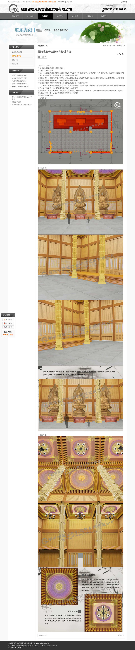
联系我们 (104, 16)
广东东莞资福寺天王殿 (19, 78)
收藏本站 (124, 2)
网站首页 (15, 16)
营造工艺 (60, 16)
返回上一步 (42, 635)
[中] (120, 54)
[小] (117, 54)
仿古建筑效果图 (17, 52)
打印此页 (121, 635)
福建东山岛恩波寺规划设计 (20, 86)
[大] (122, 54)
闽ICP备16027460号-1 (43, 643)
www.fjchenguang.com (65, 2)
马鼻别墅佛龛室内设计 (19, 81)
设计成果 (112, 45)
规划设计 (15, 64)
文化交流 (75, 16)
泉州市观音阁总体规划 (19, 75)
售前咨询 (9, 267)
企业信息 (30, 16)
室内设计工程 (121, 45)
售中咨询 (9, 270)
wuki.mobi (18, 647)
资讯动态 (90, 16)
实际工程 (15, 60)
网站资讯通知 (16, 102)
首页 (106, 45)
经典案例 (45, 16)
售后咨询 (9, 274)
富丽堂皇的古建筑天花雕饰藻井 (22, 105)
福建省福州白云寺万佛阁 (20, 84)
